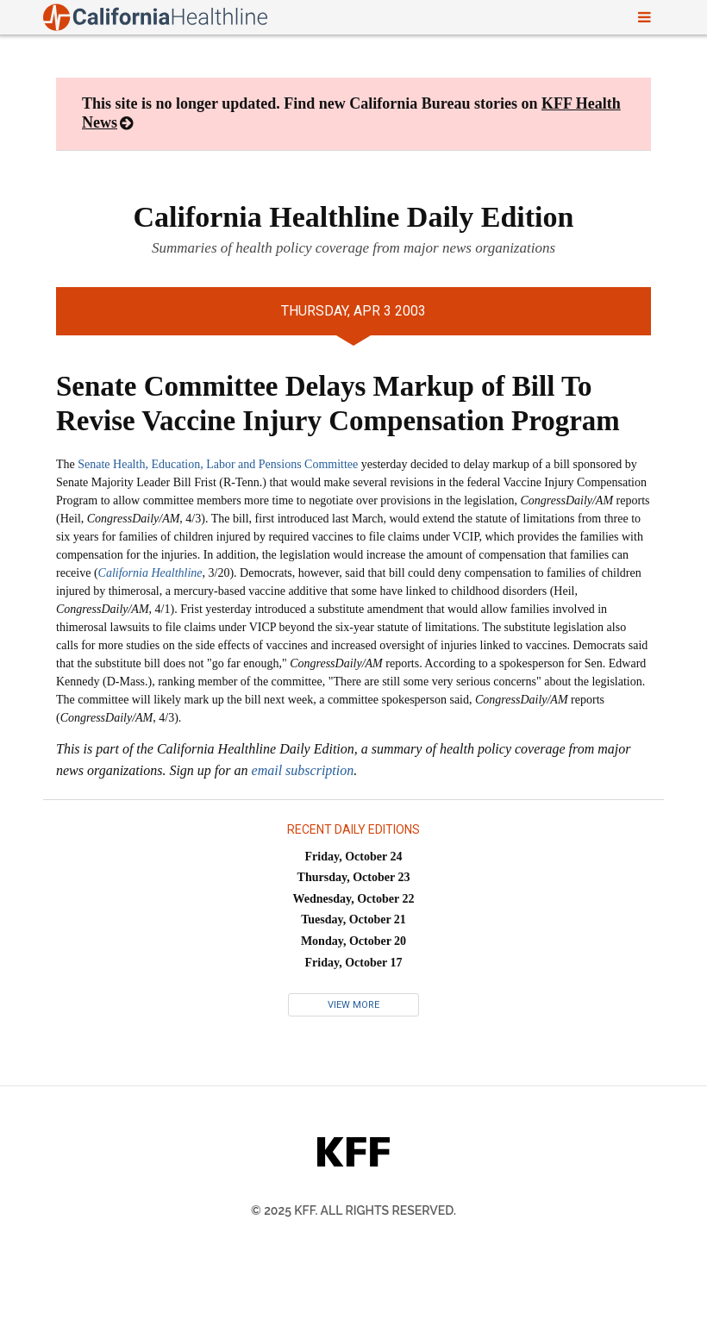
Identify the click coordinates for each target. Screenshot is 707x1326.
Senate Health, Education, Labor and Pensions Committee (218, 464)
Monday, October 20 (353, 941)
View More (353, 1004)
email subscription (303, 770)
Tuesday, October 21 (353, 919)
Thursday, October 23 (353, 877)
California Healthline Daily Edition (354, 217)
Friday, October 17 (354, 962)
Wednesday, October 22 (354, 898)
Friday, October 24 (354, 856)
